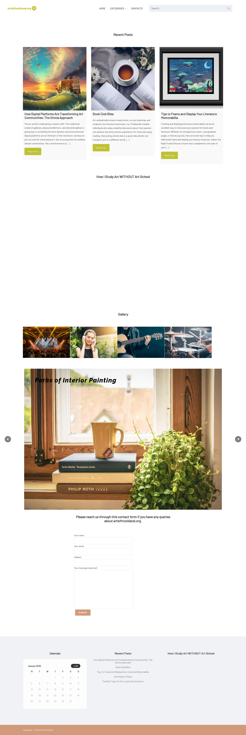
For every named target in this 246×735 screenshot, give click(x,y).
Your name (103, 539)
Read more (33, 151)
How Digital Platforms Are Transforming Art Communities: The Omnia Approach (123, 661)
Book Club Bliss (123, 667)
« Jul (76, 666)
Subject (103, 561)
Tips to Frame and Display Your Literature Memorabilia (123, 672)
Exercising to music (123, 676)
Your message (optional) (104, 587)
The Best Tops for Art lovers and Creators (123, 681)
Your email (103, 550)
